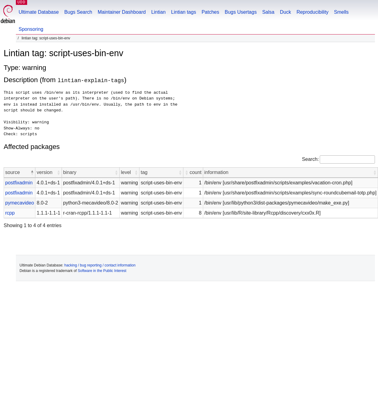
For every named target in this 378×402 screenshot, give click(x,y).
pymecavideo (19, 202)
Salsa (268, 12)
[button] (32, 172)
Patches (210, 12)
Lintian (158, 12)
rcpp (10, 212)
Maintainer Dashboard (122, 12)
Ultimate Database (39, 12)
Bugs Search (78, 12)
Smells (341, 12)
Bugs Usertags (241, 12)
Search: (310, 159)
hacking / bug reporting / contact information (99, 265)
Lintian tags (183, 12)
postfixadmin (19, 182)
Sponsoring (31, 29)
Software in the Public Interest (102, 271)
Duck (285, 12)
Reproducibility (313, 12)
